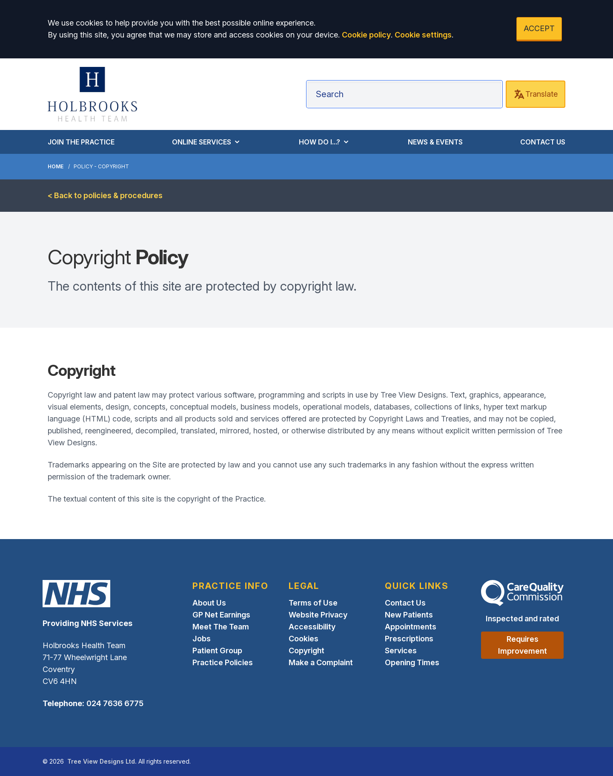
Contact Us (405, 602)
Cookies (303, 638)
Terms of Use (313, 602)
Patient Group (217, 650)
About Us (209, 602)
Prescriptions (409, 638)
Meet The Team (220, 626)
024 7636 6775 (114, 703)
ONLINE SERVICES (206, 142)
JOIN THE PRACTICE (81, 142)
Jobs (201, 638)
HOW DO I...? (324, 142)
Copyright (306, 650)
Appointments (410, 626)
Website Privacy (318, 614)
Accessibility (312, 626)
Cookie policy (366, 34)
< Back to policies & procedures (105, 195)
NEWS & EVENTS (435, 142)
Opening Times (412, 662)
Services (401, 650)
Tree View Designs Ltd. (102, 761)
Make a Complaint (321, 662)
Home (55, 166)
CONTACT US (542, 142)
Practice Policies (222, 662)
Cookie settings (423, 34)
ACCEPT (539, 28)
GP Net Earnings (221, 614)
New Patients (409, 614)
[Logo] (92, 94)
